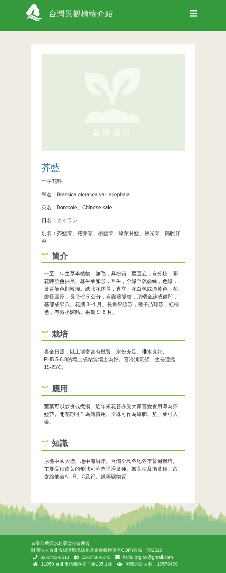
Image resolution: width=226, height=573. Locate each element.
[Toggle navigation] (193, 15)
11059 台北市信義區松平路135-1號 (76, 564)
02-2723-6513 (55, 557)
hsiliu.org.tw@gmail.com (148, 557)
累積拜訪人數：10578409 (152, 564)
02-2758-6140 (96, 557)
